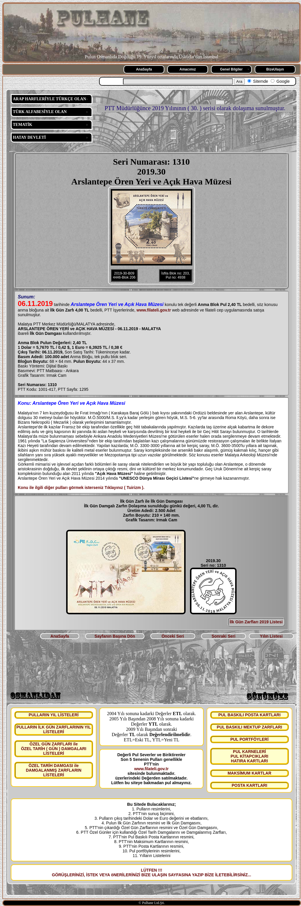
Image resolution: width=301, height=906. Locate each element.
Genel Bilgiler (231, 69)
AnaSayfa (144, 69)
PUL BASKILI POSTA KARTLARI (249, 715)
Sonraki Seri (223, 636)
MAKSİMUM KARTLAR (249, 773)
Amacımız (187, 69)
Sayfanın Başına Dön (114, 636)
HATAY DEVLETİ (29, 137)
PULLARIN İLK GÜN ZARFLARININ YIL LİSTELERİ (53, 729)
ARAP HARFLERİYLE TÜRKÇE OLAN (49, 99)
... (249, 874)
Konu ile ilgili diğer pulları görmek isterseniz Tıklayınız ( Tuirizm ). (81, 487)
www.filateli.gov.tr (154, 310)
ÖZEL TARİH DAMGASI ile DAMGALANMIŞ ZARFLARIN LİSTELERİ (54, 770)
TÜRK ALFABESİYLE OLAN (40, 112)
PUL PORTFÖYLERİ (249, 739)
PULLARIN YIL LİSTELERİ (53, 715)
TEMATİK (22, 124)
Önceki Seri (172, 636)
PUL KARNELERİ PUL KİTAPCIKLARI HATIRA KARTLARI (249, 756)
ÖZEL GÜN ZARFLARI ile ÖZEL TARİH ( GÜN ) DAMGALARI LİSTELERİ (53, 749)
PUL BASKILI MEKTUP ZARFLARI (249, 727)
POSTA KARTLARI (249, 785)
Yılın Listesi (271, 636)
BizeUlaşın (275, 69)
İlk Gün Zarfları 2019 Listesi (256, 622)
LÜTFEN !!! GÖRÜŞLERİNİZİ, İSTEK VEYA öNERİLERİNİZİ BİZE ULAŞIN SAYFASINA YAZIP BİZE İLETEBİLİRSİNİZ (150, 872)
